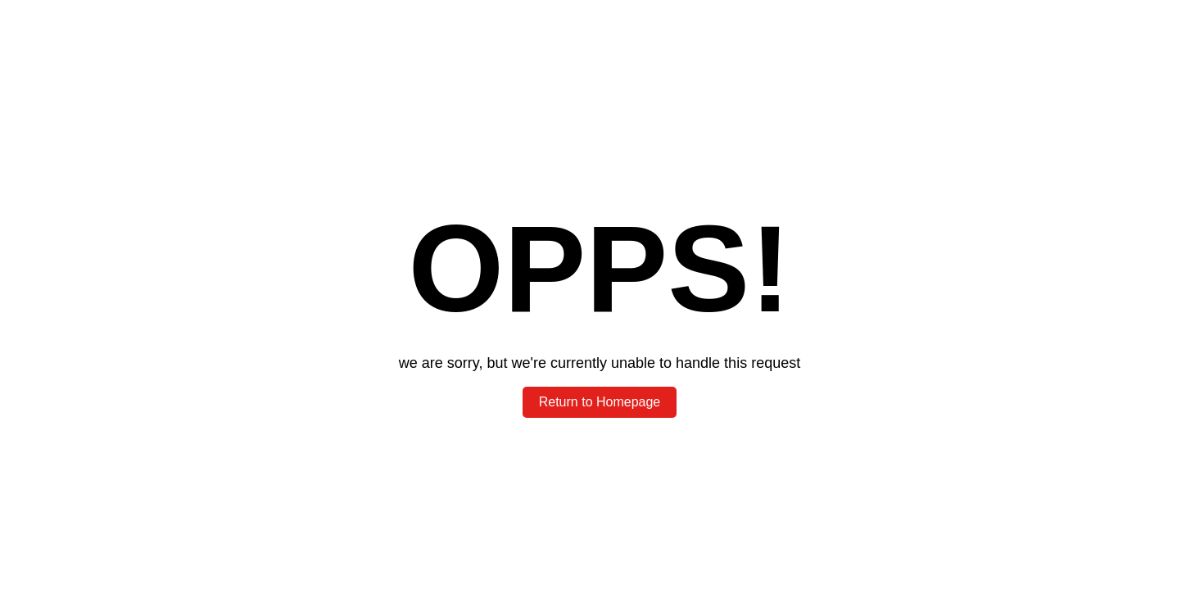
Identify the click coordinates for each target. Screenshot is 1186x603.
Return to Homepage (600, 402)
